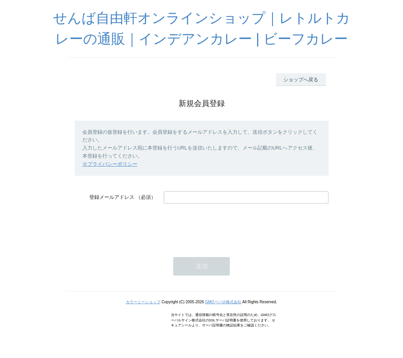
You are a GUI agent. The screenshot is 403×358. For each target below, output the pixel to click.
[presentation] (222, 227)
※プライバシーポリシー (109, 164)
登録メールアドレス (111, 197)
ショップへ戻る (300, 79)
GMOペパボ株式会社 (223, 302)
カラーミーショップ (143, 302)
